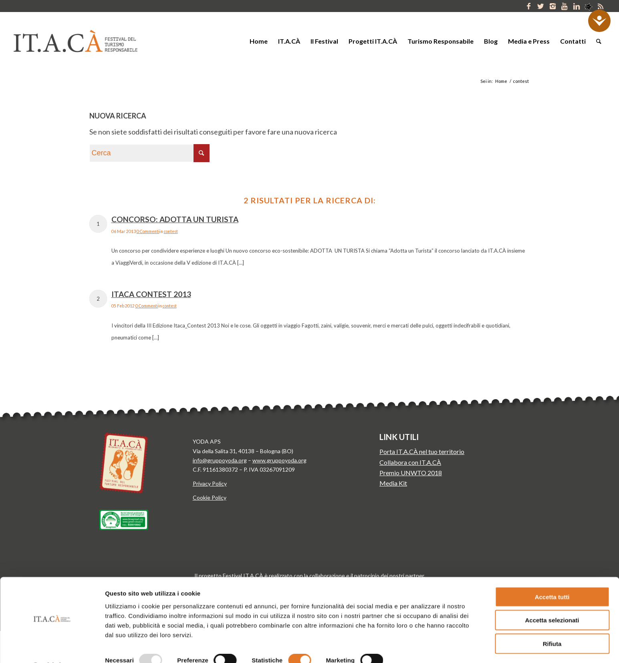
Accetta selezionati (552, 598)
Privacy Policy (210, 483)
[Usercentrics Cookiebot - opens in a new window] (52, 647)
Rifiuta (552, 622)
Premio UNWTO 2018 (410, 472)
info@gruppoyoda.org (220, 460)
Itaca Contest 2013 (151, 294)
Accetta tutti (552, 575)
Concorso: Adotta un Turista (174, 219)
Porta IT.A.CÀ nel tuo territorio (421, 451)
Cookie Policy (209, 497)
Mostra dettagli (420, 647)
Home (501, 81)
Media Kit (393, 483)
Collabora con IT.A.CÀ (410, 462)
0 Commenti (148, 231)
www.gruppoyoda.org (279, 460)
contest (171, 231)
